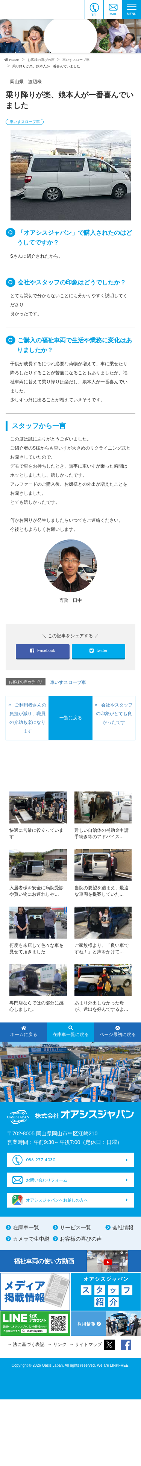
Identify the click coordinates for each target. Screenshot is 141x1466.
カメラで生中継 (31, 1239)
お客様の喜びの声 (81, 1239)
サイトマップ (88, 1344)
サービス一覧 (75, 1227)
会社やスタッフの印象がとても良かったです (114, 713)
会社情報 (122, 1227)
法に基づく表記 (28, 1344)
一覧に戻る (70, 717)
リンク (60, 1344)
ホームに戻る (23, 1031)
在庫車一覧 (26, 1227)
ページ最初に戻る (117, 1031)
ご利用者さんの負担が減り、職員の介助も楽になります (27, 718)
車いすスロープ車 (25, 122)
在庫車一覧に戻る (70, 1031)
